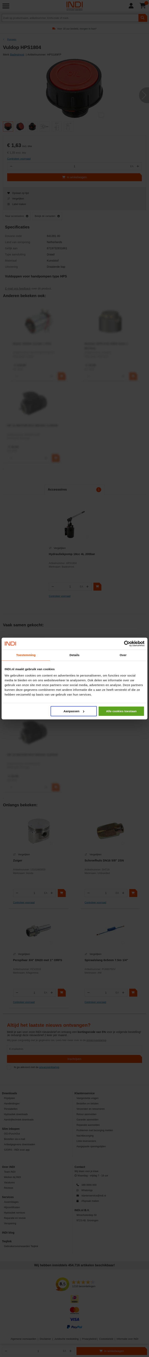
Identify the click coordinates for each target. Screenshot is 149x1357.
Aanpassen (74, 711)
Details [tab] (74, 655)
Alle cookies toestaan (121, 711)
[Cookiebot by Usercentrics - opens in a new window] (127, 644)
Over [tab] (123, 655)
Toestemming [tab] (26, 655)
